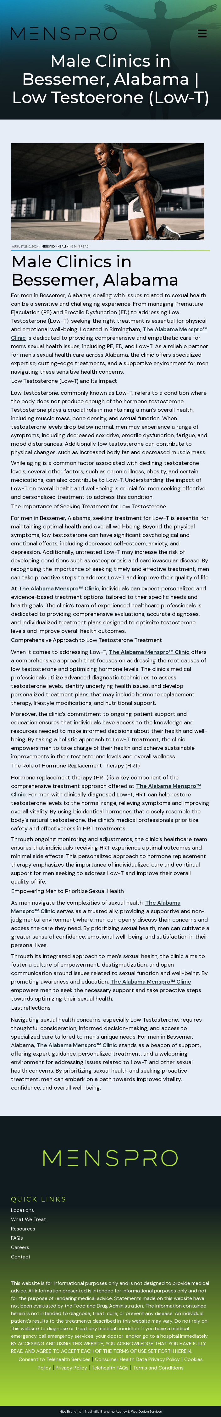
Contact (20, 1256)
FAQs (17, 1238)
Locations (22, 1210)
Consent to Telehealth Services (55, 1359)
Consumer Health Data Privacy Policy (137, 1359)
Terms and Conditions (158, 1367)
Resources (23, 1228)
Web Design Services (146, 1411)
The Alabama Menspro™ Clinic (59, 588)
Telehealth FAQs (110, 1367)
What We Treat (28, 1219)
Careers (20, 1247)
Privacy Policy (71, 1367)
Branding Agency (113, 1411)
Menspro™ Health (55, 246)
